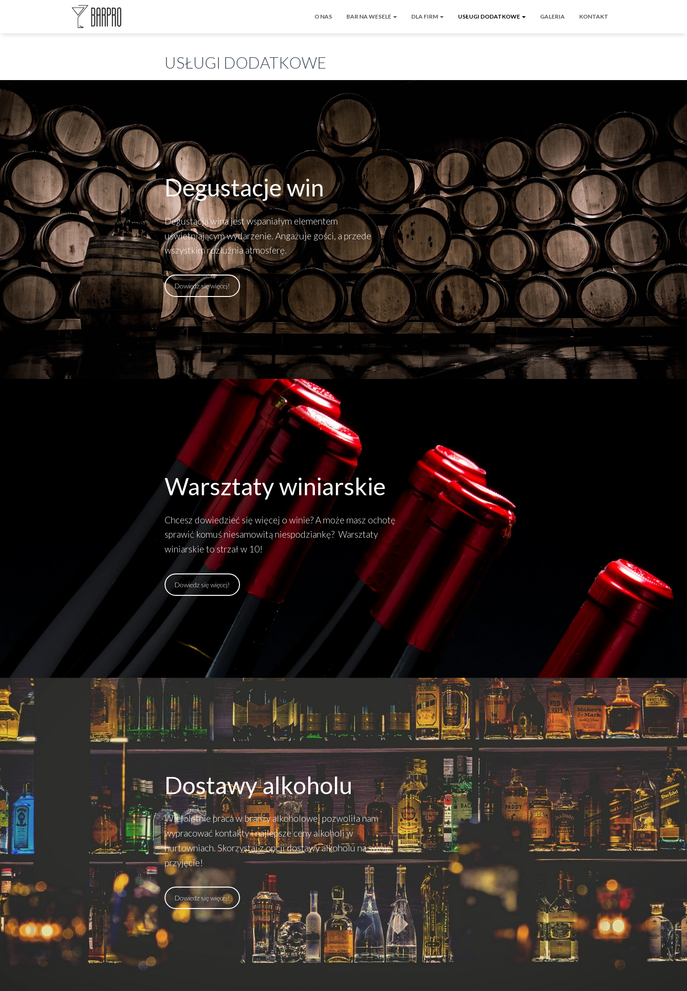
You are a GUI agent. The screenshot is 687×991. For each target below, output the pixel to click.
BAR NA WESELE (371, 16)
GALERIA (552, 16)
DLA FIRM (427, 16)
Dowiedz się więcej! (202, 286)
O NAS (323, 16)
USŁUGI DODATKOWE (492, 16)
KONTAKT (593, 16)
